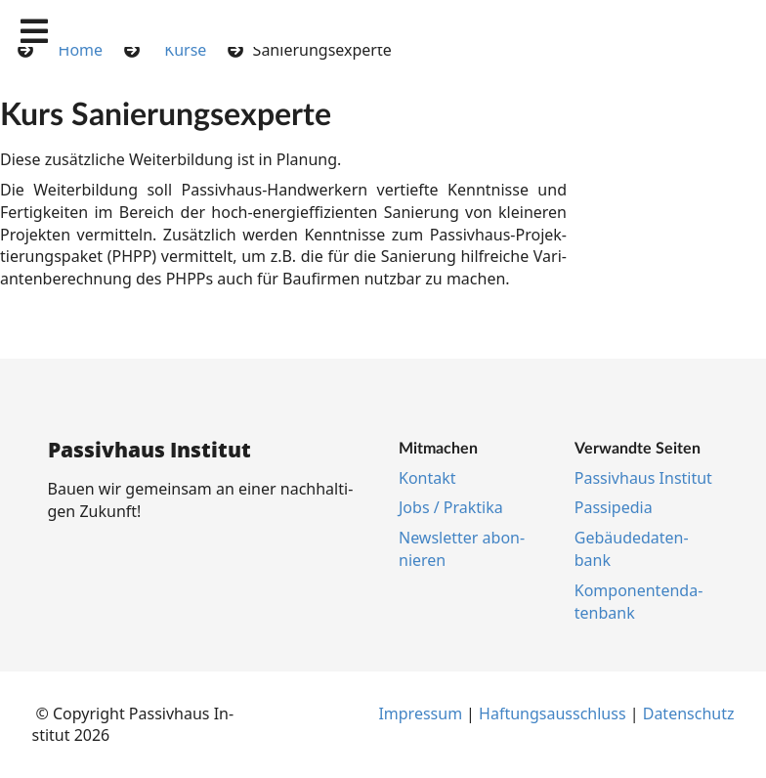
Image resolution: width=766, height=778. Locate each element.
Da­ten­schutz (689, 713)
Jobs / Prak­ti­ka (451, 507)
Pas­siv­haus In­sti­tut (643, 478)
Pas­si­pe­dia (613, 507)
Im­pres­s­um (420, 713)
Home (81, 50)
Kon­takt (427, 478)
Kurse (185, 50)
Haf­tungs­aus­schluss (552, 713)
